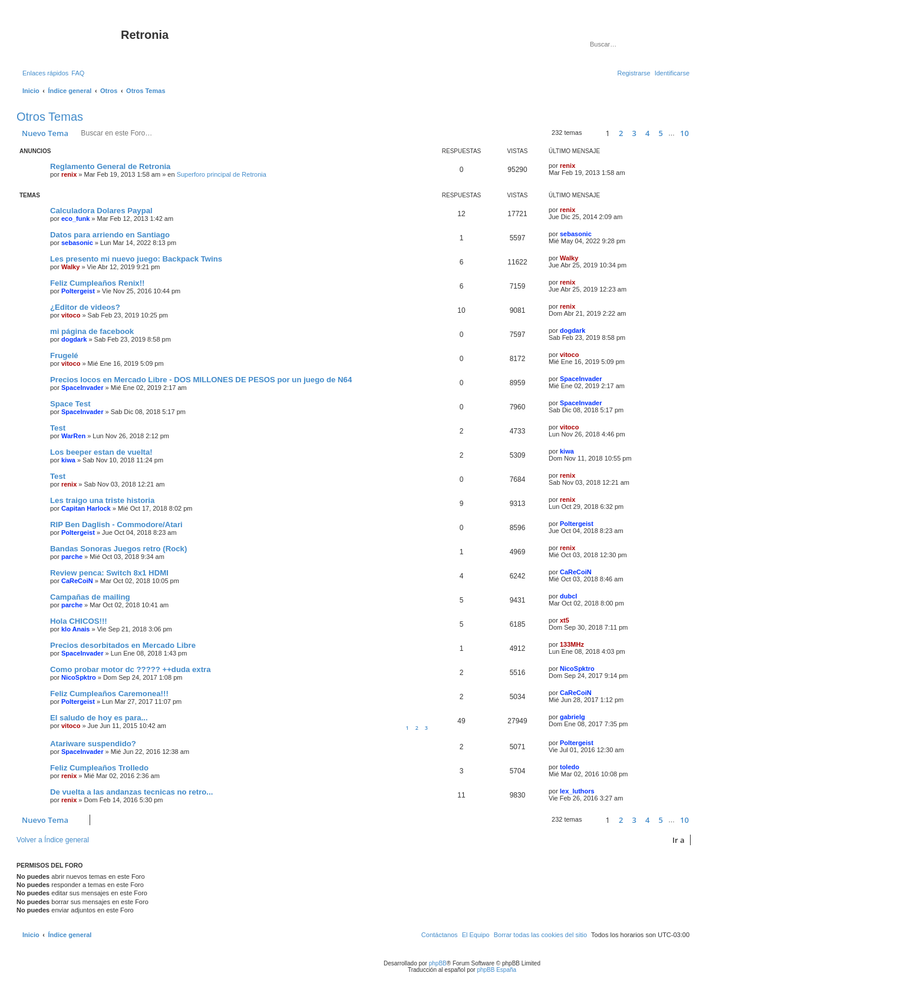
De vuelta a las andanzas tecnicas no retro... (131, 792)
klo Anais (75, 629)
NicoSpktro (78, 677)
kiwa (68, 460)
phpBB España (496, 970)
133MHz (572, 644)
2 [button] (621, 133)
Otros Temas (49, 116)
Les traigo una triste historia (102, 500)
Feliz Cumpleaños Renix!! (97, 283)
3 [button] (634, 133)
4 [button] (647, 133)
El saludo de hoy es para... (99, 717)
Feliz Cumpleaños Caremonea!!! (109, 693)
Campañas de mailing (90, 597)
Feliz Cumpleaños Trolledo (99, 767)
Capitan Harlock (86, 508)
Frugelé (64, 355)
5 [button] (661, 133)
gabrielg (572, 716)
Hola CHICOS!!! (78, 621)
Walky (70, 266)
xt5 (564, 620)
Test (57, 427)
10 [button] (684, 133)
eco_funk (75, 218)
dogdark (74, 339)
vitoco (70, 315)
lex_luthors (577, 791)
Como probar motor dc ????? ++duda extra (130, 669)
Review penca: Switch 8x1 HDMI (109, 572)
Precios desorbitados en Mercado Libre (123, 645)
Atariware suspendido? (93, 743)
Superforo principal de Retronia (221, 174)
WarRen (73, 435)
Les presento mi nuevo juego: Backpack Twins (136, 258)
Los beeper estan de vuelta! (101, 452)
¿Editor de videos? (85, 307)
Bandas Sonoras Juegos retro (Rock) (118, 548)
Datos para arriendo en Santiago (110, 234)
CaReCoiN (77, 580)
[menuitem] (77, 73)
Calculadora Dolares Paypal (101, 210)
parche (71, 556)
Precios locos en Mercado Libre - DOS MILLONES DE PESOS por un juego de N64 (201, 379)
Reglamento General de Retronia (110, 166)
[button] (591, 133)
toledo (569, 766)
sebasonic (77, 242)
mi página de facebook (92, 331)
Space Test (70, 403)
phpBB (438, 963)
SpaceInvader (82, 387)
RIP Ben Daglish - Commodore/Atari (116, 524)
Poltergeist (78, 291)
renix (69, 174)
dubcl (568, 596)
